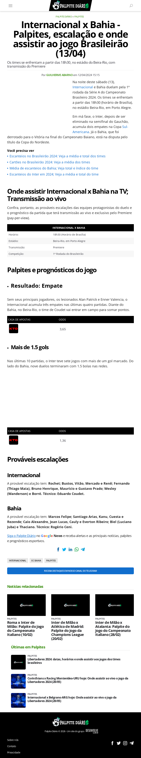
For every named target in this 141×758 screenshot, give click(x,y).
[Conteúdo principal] (70, 379)
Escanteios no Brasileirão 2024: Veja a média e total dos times (58, 156)
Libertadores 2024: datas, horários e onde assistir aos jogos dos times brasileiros (74, 661)
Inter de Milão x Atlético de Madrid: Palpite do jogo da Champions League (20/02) (67, 630)
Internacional (83, 87)
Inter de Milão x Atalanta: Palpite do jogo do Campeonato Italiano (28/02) (113, 628)
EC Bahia (36, 560)
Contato (11, 746)
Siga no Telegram (131, 743)
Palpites (79, 16)
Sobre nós (12, 740)
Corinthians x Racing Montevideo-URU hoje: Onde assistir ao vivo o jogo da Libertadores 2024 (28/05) (78, 680)
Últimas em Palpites (28, 647)
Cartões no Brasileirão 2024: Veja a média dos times (50, 162)
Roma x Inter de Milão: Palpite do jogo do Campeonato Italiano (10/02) (25, 628)
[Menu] (10, 5)
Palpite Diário (64, 16)
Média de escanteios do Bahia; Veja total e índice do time (54, 168)
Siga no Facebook (112, 743)
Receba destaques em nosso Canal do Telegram (70, 570)
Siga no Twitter (118, 743)
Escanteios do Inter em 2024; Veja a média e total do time (54, 174)
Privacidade (13, 752)
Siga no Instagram (125, 743)
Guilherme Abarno (59, 75)
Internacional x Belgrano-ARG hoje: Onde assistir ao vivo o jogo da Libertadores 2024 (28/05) (72, 699)
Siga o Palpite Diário (21, 535)
